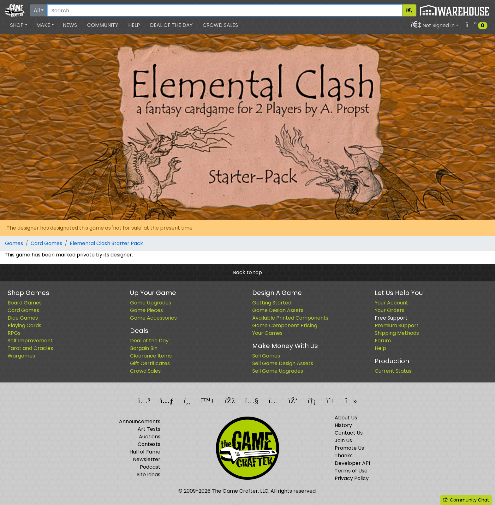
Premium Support (397, 325)
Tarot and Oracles (30, 348)
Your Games (267, 333)
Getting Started (271, 302)
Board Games (25, 302)
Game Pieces (146, 310)
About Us (346, 417)
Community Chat (466, 500)
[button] (19, 25)
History (343, 425)
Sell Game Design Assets (282, 363)
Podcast (150, 467)
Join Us (343, 440)
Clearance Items (151, 355)
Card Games (46, 243)
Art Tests (149, 429)
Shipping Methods (397, 333)
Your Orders (389, 310)
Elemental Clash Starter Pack (106, 243)
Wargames (21, 355)
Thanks (344, 455)
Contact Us (349, 432)
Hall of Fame (144, 451)
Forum (383, 340)
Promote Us (349, 448)
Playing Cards (24, 325)
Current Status (393, 371)
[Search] (224, 10)
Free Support (391, 318)
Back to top (247, 272)
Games (14, 243)
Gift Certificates (150, 363)
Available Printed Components (290, 318)
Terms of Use (351, 470)
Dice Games (23, 318)
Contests (149, 444)
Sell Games (266, 355)
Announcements (139, 421)
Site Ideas (148, 474)
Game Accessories (153, 318)
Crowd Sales (220, 25)
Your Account (391, 302)
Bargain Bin (144, 348)
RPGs (14, 333)
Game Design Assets (277, 310)
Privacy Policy (352, 478)
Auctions (149, 436)
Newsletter (146, 459)
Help (134, 25)
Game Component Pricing (284, 325)
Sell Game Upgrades (277, 371)
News (70, 25)
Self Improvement (30, 340)
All (37, 10)
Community (102, 25)
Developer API (352, 463)
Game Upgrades (150, 302)
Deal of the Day (171, 25)
